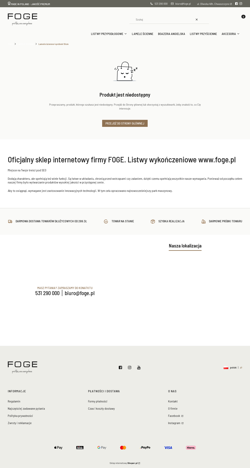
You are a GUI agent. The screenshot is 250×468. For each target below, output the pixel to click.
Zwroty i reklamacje (20, 423)
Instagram (130, 367)
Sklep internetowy (124, 463)
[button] (204, 19)
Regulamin (14, 401)
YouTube (139, 367)
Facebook (121, 367)
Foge (10, 44)
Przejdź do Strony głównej (124, 123)
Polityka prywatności (20, 415)
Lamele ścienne (26, 44)
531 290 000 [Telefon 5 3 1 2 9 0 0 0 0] (47, 293)
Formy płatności (97, 401)
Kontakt (173, 401)
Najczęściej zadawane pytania (26, 408)
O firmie (173, 408)
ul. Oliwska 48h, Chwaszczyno (213, 3)
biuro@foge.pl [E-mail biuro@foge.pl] (80, 293)
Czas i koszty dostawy (101, 408)
